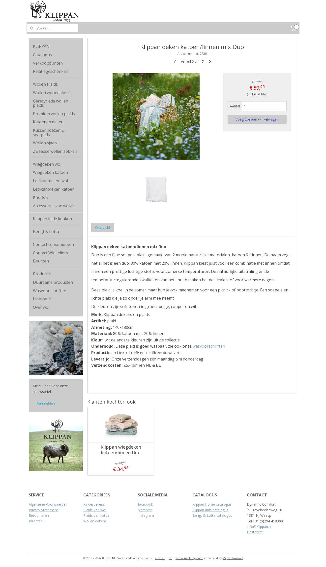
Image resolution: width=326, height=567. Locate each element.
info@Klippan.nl (259, 526)
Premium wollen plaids (54, 113)
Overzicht (102, 227)
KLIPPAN (41, 46)
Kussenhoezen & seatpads (48, 132)
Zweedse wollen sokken (55, 151)
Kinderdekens (94, 504)
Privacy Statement (43, 510)
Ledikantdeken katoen (54, 189)
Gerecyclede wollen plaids (50, 103)
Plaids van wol (94, 510)
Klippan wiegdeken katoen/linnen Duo (121, 449)
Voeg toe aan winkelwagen (257, 119)
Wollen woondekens (52, 92)
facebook (145, 504)
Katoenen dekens (49, 122)
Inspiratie (42, 299)
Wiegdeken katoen (50, 172)
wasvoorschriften (209, 346)
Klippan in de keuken (52, 218)
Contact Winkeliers (50, 253)
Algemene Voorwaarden (48, 504)
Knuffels (40, 197)
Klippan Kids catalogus (210, 510)
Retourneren (39, 515)
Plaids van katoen (97, 515)
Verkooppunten (48, 63)
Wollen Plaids (45, 84)
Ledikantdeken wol (50, 180)
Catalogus (42, 54)
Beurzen (41, 261)
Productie (42, 274)
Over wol (41, 307)
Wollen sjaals (45, 143)
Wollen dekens (95, 521)
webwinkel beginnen (189, 558)
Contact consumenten (53, 244)
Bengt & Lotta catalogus (212, 515)
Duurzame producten (53, 282)
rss (170, 558)
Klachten (36, 521)
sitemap (160, 558)
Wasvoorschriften (49, 290)
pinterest (145, 510)
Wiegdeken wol (47, 164)
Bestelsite (255, 532)
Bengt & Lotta (46, 231)
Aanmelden (46, 403)
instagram (146, 515)
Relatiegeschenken (50, 71)
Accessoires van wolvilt (54, 205)
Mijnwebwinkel (233, 558)
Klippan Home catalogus (212, 504)
